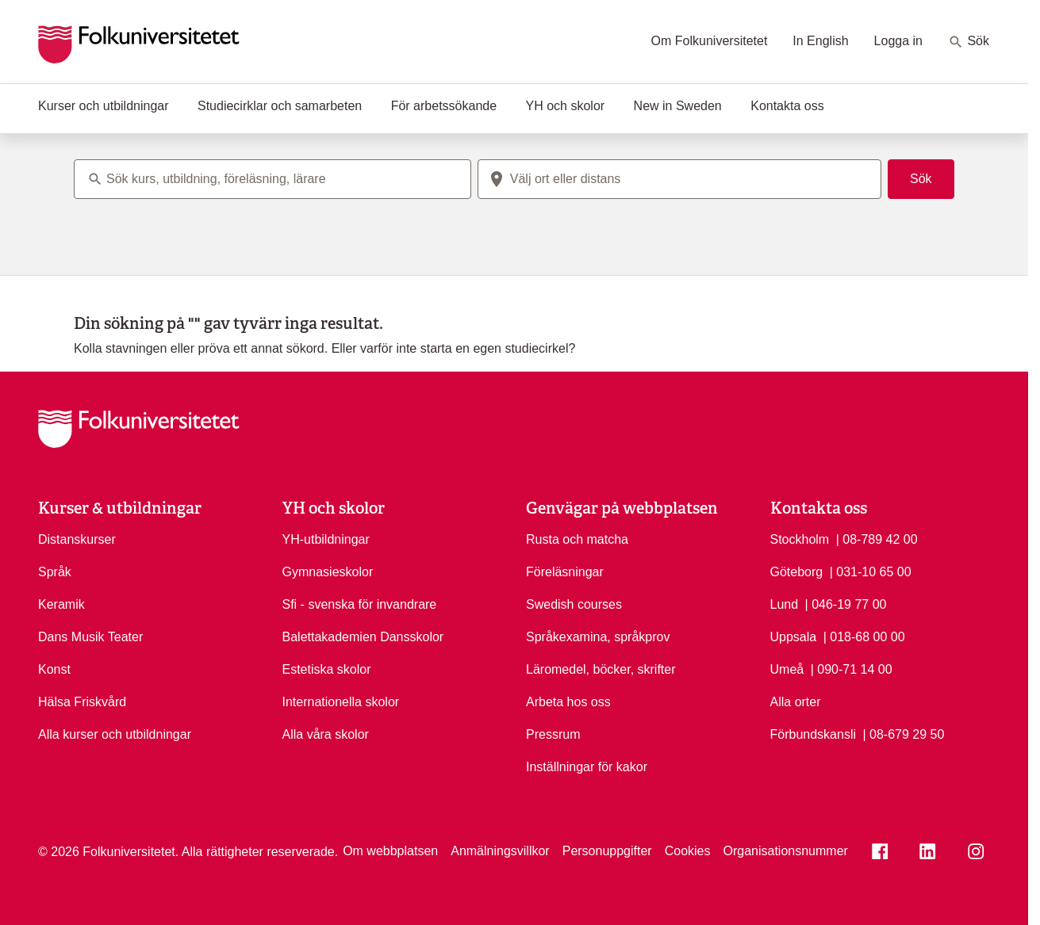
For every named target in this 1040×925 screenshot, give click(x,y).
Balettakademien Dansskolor (363, 637)
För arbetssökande (444, 106)
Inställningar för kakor (586, 767)
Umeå (787, 669)
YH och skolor (565, 106)
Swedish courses (574, 604)
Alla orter (795, 702)
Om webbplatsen (390, 851)
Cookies (688, 851)
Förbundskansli (813, 734)
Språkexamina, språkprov (598, 637)
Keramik (61, 604)
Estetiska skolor (326, 669)
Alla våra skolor (325, 734)
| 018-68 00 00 (864, 636)
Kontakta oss (787, 106)
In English (820, 41)
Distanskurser (77, 539)
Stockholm (800, 539)
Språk (54, 572)
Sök (968, 42)
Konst (54, 669)
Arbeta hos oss (568, 702)
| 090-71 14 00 (851, 668)
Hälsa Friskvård (82, 702)
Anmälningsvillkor (500, 851)
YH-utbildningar (326, 539)
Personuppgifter (607, 851)
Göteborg (796, 572)
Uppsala (793, 637)
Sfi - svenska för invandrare (359, 604)
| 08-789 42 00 (877, 538)
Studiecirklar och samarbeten (280, 106)
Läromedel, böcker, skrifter (601, 669)
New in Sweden (678, 106)
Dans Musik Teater (90, 637)
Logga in (898, 41)
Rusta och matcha (577, 539)
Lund (784, 604)
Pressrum (553, 734)
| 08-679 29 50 (903, 733)
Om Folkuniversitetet (709, 41)
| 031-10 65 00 (870, 571)
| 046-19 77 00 (846, 603)
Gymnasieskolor (328, 572)
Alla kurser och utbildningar (114, 734)
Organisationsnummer (785, 851)
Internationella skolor (341, 702)
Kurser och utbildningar (103, 106)
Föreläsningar (565, 572)
